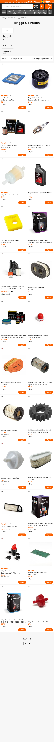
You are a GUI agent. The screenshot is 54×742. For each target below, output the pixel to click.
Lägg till (22, 107)
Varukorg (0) (48, 6)
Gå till (22, 297)
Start (3, 18)
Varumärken (10, 18)
